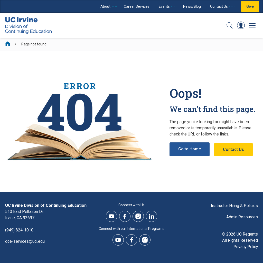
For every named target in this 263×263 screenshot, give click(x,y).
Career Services (136, 6)
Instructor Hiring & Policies (234, 205)
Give (250, 6)
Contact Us (234, 149)
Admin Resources (242, 216)
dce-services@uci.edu (25, 241)
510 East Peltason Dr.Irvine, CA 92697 (24, 214)
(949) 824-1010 (19, 230)
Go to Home (189, 149)
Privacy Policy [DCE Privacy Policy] (245, 246)
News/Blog (192, 6)
